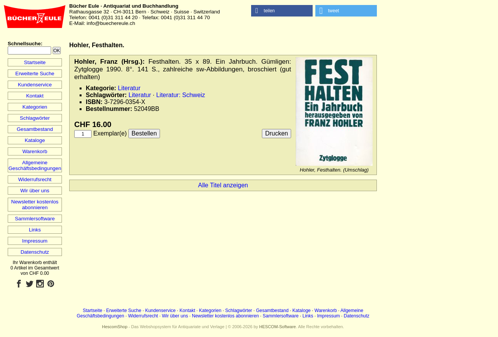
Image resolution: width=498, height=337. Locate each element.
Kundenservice (35, 85)
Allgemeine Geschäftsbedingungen (34, 165)
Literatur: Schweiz (180, 95)
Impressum (35, 241)
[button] (282, 11)
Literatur (129, 88)
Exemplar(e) (110, 133)
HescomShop (114, 326)
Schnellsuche (24, 43)
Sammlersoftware (35, 218)
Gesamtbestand (35, 129)
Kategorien (34, 107)
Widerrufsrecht (35, 179)
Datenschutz (34, 252)
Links (35, 230)
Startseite (34, 62)
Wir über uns (35, 190)
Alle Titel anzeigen (223, 185)
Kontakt (34, 96)
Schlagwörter (35, 118)
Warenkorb (34, 151)
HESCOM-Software (277, 326)
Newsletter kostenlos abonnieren (34, 204)
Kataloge (35, 140)
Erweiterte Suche (35, 73)
